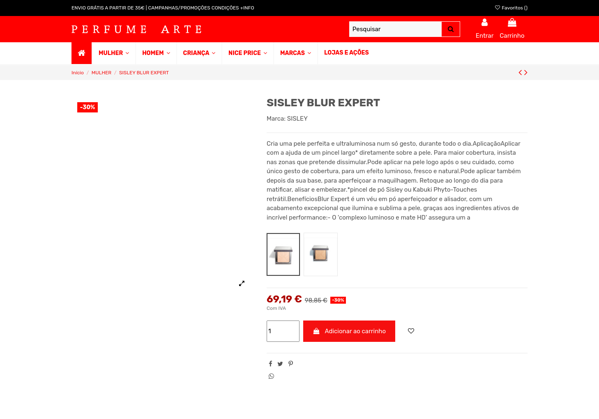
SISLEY (297, 118)
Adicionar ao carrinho (349, 331)
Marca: (276, 118)
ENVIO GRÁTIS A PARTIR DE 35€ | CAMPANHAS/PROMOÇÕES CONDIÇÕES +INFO (162, 8)
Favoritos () (511, 8)
